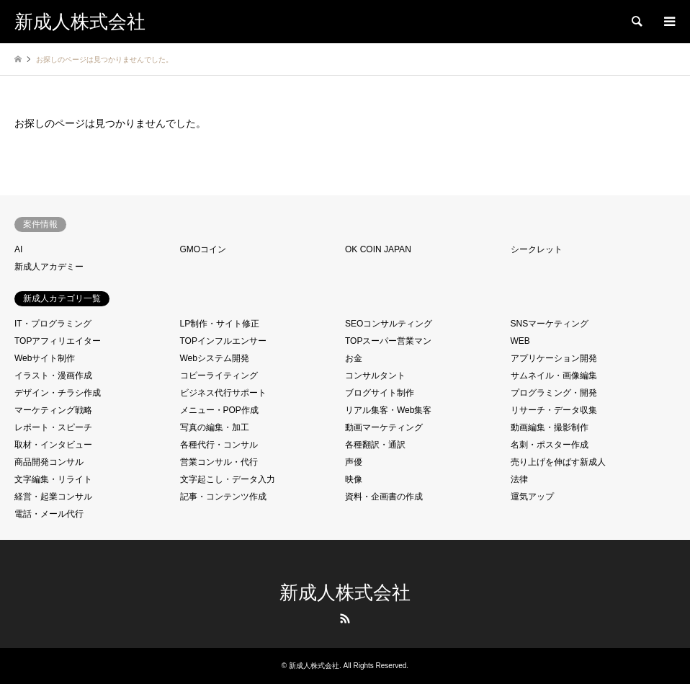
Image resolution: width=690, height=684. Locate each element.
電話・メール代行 (49, 514)
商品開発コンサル (49, 462)
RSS (345, 618)
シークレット (537, 249)
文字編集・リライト (53, 479)
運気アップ (532, 497)
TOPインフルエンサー (223, 341)
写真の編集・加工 (214, 427)
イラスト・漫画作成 (53, 375)
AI (18, 249)
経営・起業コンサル (53, 497)
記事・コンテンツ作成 (223, 497)
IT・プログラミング (52, 324)
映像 (353, 479)
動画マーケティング (384, 427)
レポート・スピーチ (53, 427)
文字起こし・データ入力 (227, 479)
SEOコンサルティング (388, 324)
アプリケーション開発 (554, 358)
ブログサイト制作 (379, 393)
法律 (519, 479)
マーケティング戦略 (53, 410)
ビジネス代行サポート (223, 393)
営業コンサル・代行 (219, 462)
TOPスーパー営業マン (388, 341)
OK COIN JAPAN (378, 249)
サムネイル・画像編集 (554, 375)
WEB (520, 341)
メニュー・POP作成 (219, 410)
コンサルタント (375, 375)
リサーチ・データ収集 (554, 410)
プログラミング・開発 (554, 393)
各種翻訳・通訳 (375, 445)
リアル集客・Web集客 (388, 410)
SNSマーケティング (550, 324)
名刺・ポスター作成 (549, 445)
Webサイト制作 (44, 358)
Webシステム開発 (214, 358)
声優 (353, 462)
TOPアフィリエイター (57, 341)
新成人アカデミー (49, 267)
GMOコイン (203, 249)
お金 (353, 358)
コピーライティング (219, 375)
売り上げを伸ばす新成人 (558, 462)
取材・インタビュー (53, 445)
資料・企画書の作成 (384, 497)
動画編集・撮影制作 (549, 427)
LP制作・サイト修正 (220, 324)
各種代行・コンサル (219, 445)
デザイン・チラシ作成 (57, 393)
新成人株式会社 (345, 592)
